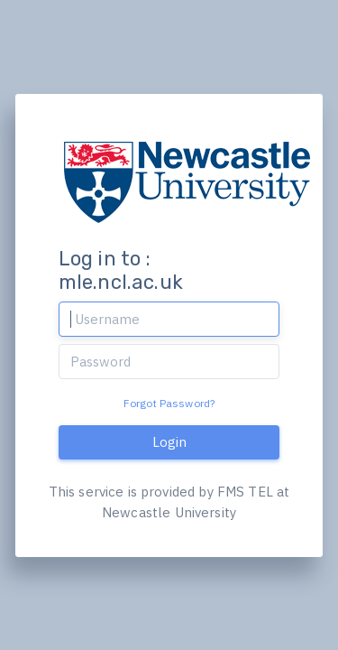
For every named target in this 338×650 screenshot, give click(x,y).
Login (169, 441)
